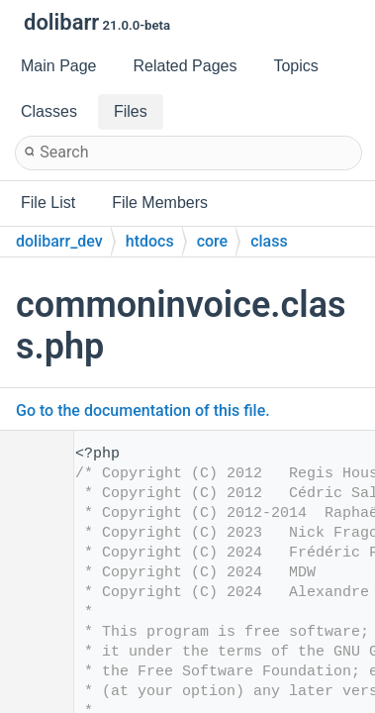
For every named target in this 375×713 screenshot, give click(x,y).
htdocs (150, 241)
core (213, 241)
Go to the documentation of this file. (143, 410)
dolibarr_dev (59, 241)
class (269, 241)
